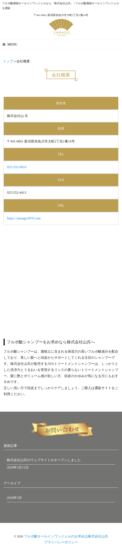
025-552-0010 (16, 167)
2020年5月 (14, 498)
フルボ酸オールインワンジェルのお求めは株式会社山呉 (66, 536)
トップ (8, 61)
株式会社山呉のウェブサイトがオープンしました (44, 460)
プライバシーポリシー (61, 542)
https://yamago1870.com (23, 218)
